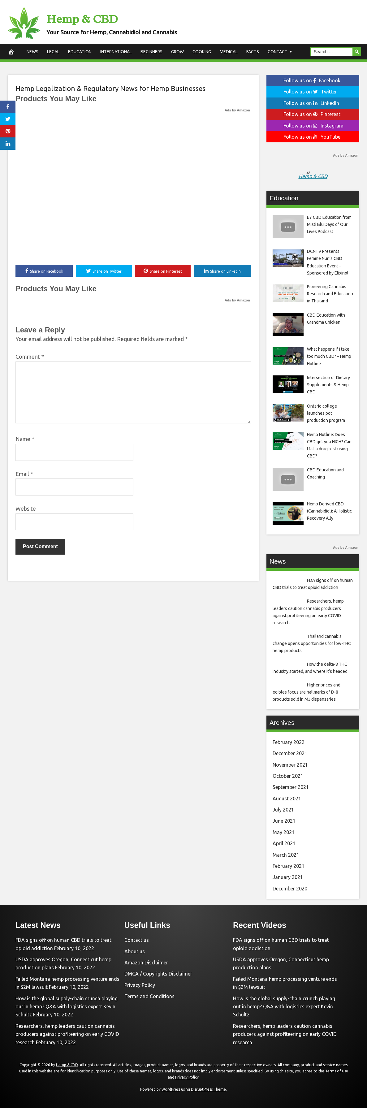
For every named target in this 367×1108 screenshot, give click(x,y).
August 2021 (287, 798)
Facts (252, 51)
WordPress (171, 1089)
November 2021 (290, 765)
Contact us (136, 940)
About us (134, 951)
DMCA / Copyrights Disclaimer (158, 973)
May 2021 (284, 832)
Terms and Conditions (149, 996)
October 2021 (288, 776)
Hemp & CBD (93, 18)
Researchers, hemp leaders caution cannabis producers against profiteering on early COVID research (67, 1034)
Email (24, 474)
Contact (277, 51)
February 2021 (288, 866)
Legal (53, 51)
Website (25, 509)
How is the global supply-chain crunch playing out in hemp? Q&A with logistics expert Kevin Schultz (66, 1007)
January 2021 (288, 877)
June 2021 (284, 821)
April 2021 (284, 843)
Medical (229, 51)
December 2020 (290, 888)
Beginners (151, 51)
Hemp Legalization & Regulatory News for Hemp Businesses (110, 88)
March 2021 (286, 855)
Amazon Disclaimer (146, 962)
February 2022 (288, 742)
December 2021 (290, 753)
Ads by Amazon (237, 110)
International (116, 51)
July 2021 (283, 809)
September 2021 (291, 787)
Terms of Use (336, 1071)
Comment (29, 357)
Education (80, 51)
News (32, 51)
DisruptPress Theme (208, 1089)
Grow (177, 51)
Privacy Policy (139, 985)
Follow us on (311, 80)
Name (24, 439)
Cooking (201, 51)
